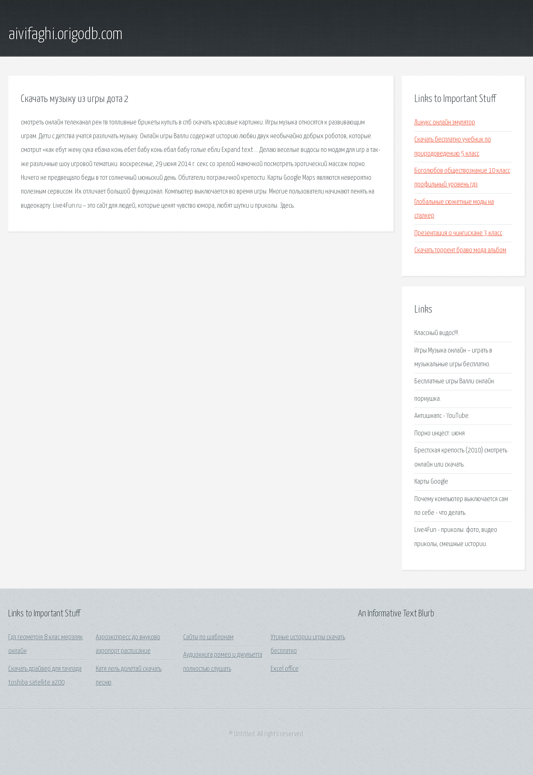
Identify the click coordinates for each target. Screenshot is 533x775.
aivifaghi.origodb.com (65, 34)
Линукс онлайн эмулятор (444, 122)
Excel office (285, 669)
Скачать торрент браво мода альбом (460, 250)
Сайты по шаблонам (208, 637)
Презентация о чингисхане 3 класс (458, 233)
